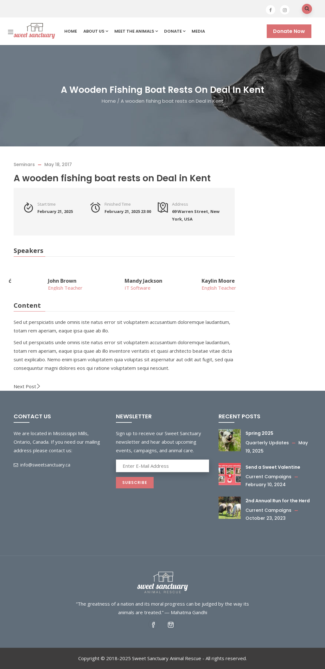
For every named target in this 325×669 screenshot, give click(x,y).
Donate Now (289, 31)
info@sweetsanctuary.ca (42, 465)
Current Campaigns (268, 476)
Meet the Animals (136, 31)
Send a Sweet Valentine (272, 467)
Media (198, 31)
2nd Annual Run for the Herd (277, 501)
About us (95, 31)
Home (70, 31)
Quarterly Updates (267, 443)
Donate (174, 31)
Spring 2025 (259, 433)
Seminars (24, 164)
